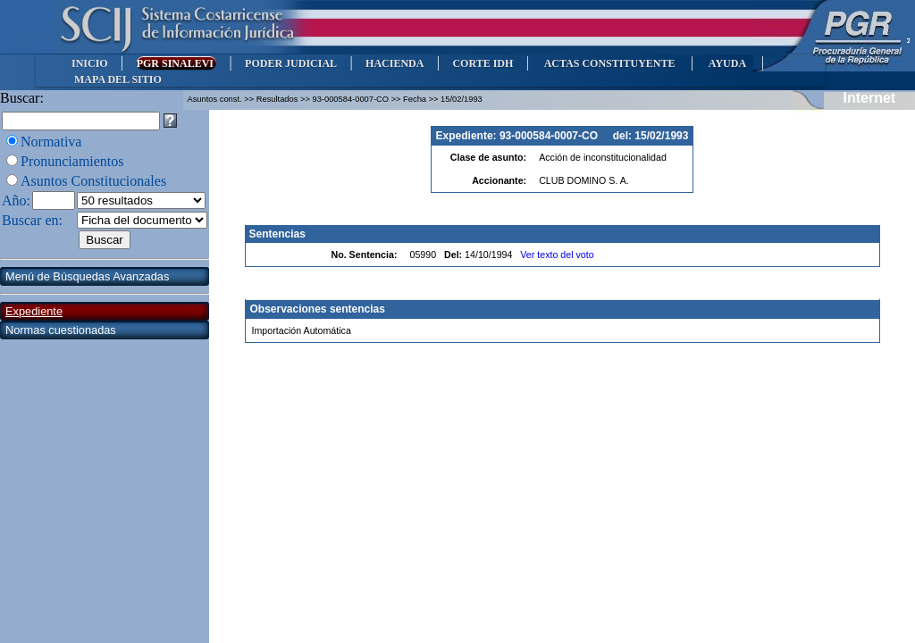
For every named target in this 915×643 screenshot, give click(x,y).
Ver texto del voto (556, 254)
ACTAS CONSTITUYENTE (609, 63)
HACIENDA (394, 63)
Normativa (51, 141)
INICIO (89, 63)
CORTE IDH (482, 63)
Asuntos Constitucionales (93, 180)
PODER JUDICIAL (291, 63)
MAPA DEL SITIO (117, 79)
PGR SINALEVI (176, 63)
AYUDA (727, 63)
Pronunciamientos (72, 161)
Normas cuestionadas (60, 330)
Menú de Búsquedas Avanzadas (87, 276)
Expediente (34, 311)
